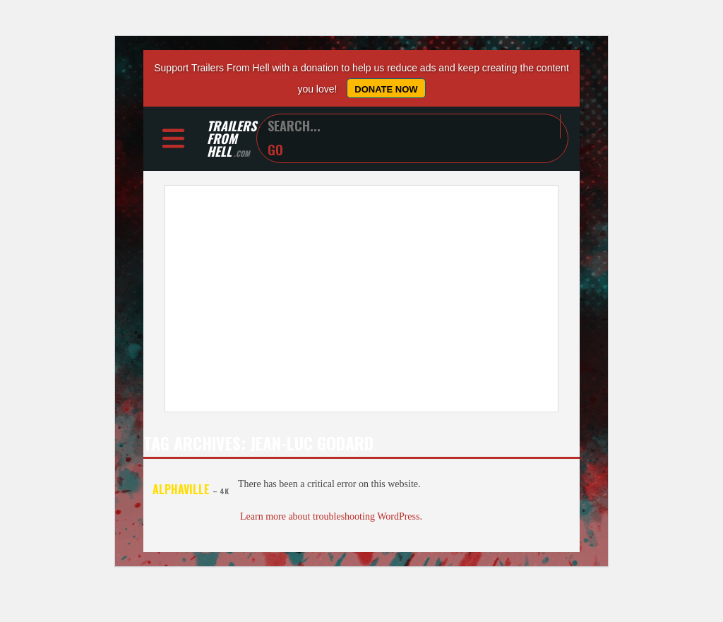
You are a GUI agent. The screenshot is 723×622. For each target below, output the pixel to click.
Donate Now (385, 89)
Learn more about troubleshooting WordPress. (331, 517)
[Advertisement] (361, 299)
